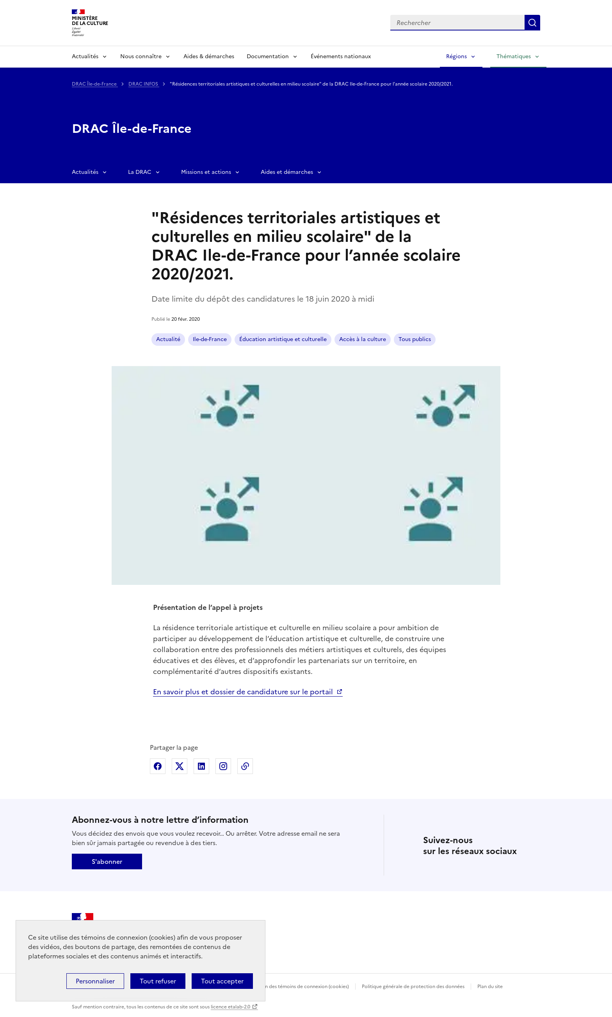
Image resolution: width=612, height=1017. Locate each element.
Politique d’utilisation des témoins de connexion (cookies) (285, 986)
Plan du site (490, 986)
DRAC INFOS (143, 84)
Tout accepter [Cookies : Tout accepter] (222, 981)
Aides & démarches (208, 56)
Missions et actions (206, 172)
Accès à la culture (362, 339)
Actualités (85, 56)
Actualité (168, 339)
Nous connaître (141, 56)
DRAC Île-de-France (95, 84)
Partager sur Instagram (223, 766)
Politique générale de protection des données (413, 986)
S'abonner (107, 861)
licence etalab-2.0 (230, 1006)
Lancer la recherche (532, 22)
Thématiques (513, 56)
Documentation (268, 56)
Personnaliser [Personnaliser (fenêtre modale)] (95, 981)
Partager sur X (179, 766)
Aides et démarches (287, 172)
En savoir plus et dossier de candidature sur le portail (244, 691)
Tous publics (415, 339)
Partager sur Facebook (157, 766)
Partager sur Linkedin (201, 766)
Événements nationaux (341, 56)
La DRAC (139, 172)
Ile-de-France (210, 339)
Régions (456, 56)
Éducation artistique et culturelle (283, 339)
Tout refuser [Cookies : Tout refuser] (158, 981)
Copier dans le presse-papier (245, 766)
